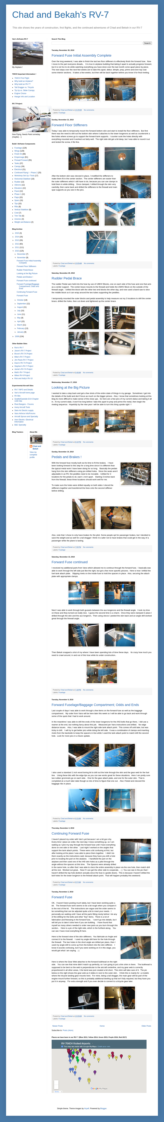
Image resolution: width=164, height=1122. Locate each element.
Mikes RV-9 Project (22, 375)
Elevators (18, 188)
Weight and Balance (22, 222)
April (19, 321)
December (21, 254)
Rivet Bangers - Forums (24, 404)
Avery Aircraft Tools (22, 407)
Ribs (16, 207)
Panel (16, 191)
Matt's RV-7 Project (22, 372)
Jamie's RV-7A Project (23, 369)
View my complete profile (33, 454)
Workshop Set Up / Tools (24, 176)
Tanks (16, 163)
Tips (16, 203)
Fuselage (62, 113)
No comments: (89, 110)
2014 (17, 237)
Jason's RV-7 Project (22, 351)
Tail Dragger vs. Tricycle (24, 87)
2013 (17, 240)
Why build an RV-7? (22, 84)
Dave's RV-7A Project (23, 363)
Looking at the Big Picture (71, 387)
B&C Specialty (20, 425)
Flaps (16, 197)
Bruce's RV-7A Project (23, 354)
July (19, 311)
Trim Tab (17, 216)
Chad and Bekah (37, 447)
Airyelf (86, 1108)
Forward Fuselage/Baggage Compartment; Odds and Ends (95, 705)
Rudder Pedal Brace (67, 278)
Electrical (18, 169)
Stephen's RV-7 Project (23, 366)
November (21, 257)
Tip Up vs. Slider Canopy (24, 90)
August (20, 307)
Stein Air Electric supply (23, 410)
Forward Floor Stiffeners (69, 125)
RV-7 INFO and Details (23, 390)
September (22, 304)
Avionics (17, 219)
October (20, 300)
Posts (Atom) (68, 1030)
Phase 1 (17, 194)
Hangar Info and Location (24, 97)
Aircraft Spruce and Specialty (26, 416)
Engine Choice (20, 93)
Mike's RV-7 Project (22, 357)
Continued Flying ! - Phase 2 (25, 173)
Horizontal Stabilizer (22, 179)
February (21, 328)
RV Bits (17, 396)
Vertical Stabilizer (21, 210)
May (19, 318)
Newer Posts (57, 1026)
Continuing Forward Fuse (70, 833)
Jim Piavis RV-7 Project (23, 360)
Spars (16, 200)
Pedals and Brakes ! (67, 457)
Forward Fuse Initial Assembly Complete (81, 55)
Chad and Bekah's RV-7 (60, 15)
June (19, 314)
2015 (17, 233)
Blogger (103, 1108)
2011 (17, 247)
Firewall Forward (21, 160)
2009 (17, 336)
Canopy (17, 166)
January (20, 332)
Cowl (16, 213)
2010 (17, 251)
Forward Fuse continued (70, 562)
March (20, 325)
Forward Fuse (62, 897)
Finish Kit (18, 154)
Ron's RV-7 (19, 348)
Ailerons (17, 185)
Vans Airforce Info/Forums (24, 413)
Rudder (17, 182)
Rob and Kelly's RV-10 (23, 378)
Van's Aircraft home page (24, 393)
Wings (16, 151)
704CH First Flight (21, 78)
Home (102, 1026)
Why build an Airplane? (23, 81)
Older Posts (146, 1026)
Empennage (19, 157)
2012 (17, 244)
